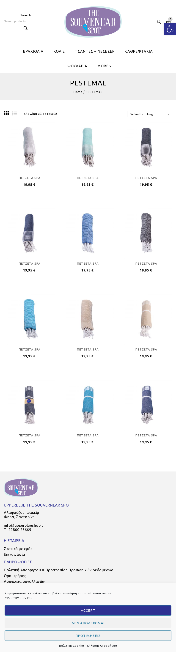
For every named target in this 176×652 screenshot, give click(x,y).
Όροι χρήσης (15, 576)
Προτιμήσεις (88, 636)
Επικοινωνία (14, 554)
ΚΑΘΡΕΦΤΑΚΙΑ (139, 51)
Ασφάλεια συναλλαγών (24, 581)
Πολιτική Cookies (72, 645)
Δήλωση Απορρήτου (102, 645)
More (103, 66)
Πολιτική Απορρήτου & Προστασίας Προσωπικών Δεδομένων (58, 570)
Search (25, 28)
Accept (88, 610)
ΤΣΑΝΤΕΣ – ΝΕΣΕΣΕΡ (95, 51)
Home (78, 91)
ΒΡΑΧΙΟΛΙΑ (33, 51)
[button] (170, 29)
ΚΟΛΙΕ (59, 51)
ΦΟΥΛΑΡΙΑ (77, 66)
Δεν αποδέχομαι (88, 623)
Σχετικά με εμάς (18, 549)
